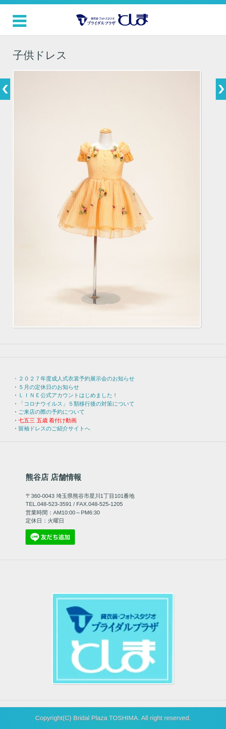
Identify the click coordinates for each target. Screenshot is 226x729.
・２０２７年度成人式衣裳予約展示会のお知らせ (73, 378)
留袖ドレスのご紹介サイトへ (54, 428)
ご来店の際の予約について (51, 412)
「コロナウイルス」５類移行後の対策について (76, 404)
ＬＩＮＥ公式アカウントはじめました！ (68, 395)
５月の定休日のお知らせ (48, 387)
